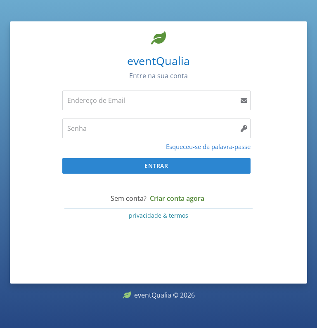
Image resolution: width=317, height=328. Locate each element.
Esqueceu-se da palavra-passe (208, 146)
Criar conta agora (177, 198)
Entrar (156, 166)
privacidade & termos (158, 215)
